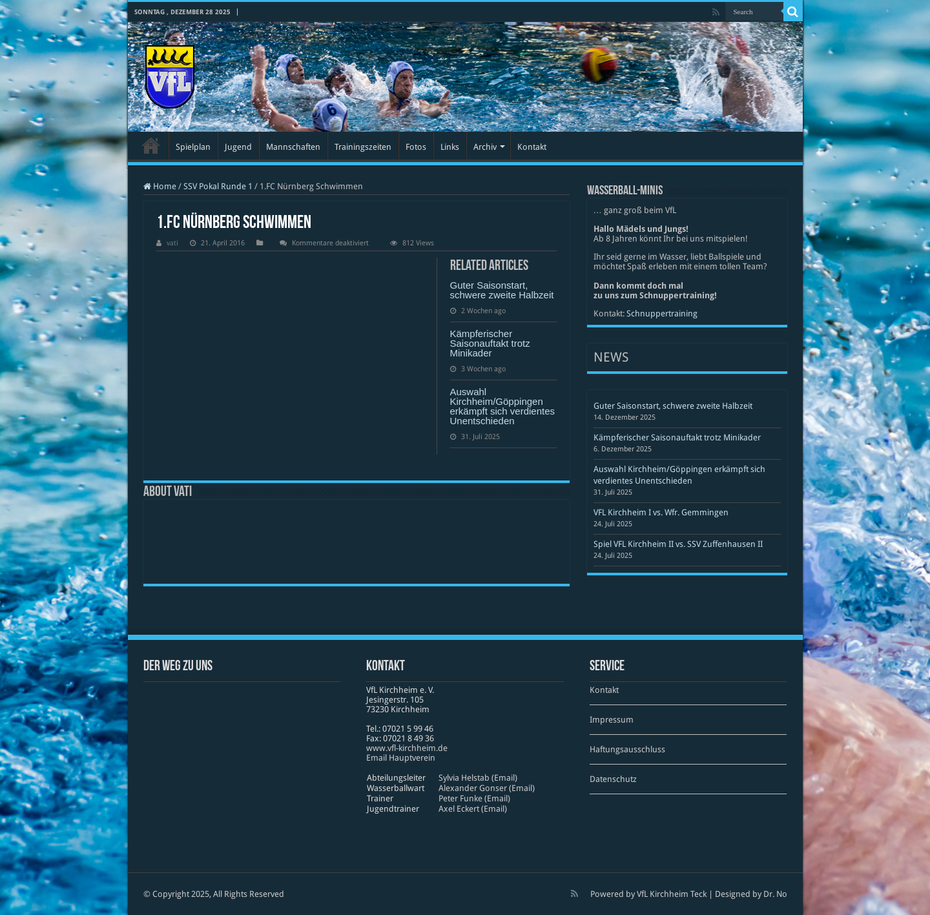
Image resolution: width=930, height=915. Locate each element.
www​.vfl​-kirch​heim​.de (407, 748)
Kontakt (531, 147)
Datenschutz (613, 779)
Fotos (416, 147)
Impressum (612, 720)
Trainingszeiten (363, 147)
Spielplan (193, 147)
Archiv (485, 147)
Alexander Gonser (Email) (487, 788)
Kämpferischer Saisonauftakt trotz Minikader (490, 343)
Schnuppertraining (662, 313)
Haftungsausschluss (627, 749)
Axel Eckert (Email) (473, 809)
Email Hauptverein (400, 758)
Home (159, 186)
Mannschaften (293, 147)
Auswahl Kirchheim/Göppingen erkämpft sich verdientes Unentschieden (502, 406)
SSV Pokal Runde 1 (218, 186)
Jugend (238, 147)
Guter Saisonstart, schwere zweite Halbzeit (502, 290)
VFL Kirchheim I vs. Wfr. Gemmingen (661, 512)
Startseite (151, 145)
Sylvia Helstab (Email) (478, 778)
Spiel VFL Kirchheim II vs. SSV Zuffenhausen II (678, 544)
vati (172, 243)
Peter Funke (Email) (474, 798)
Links (449, 147)
